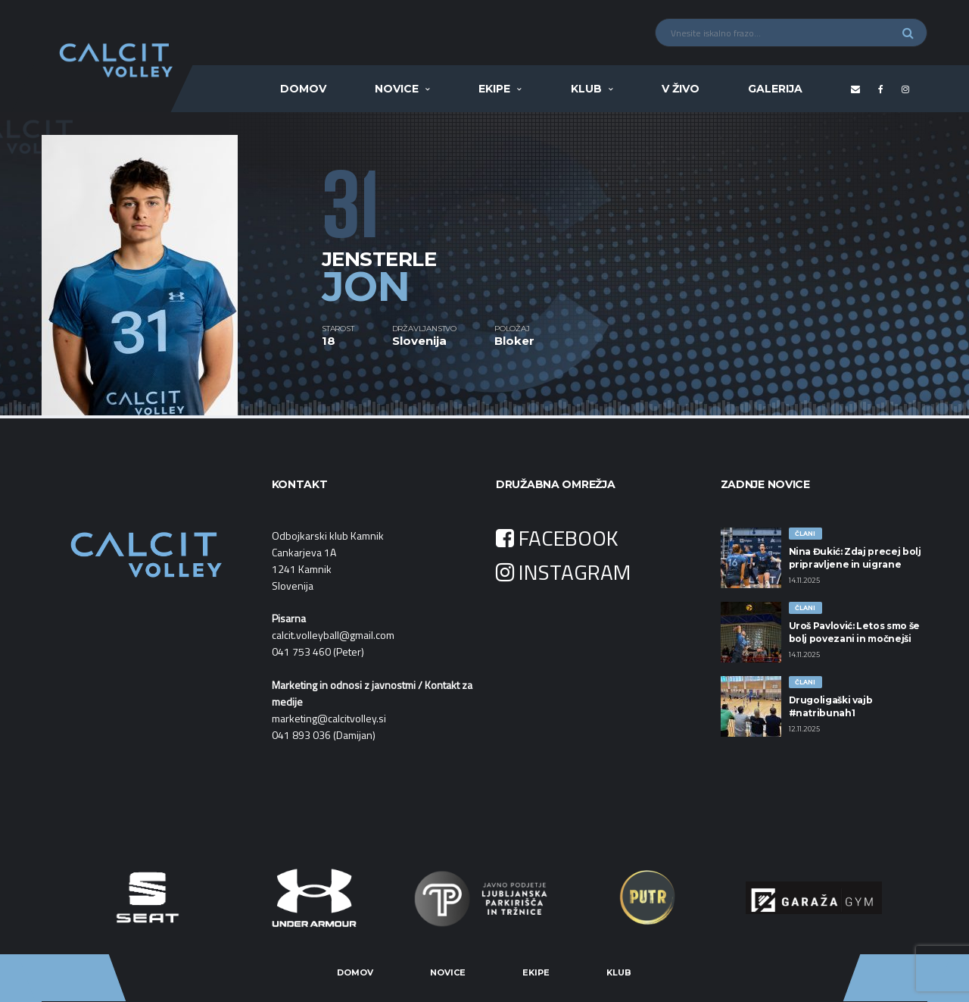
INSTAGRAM (563, 572)
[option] (182, 263)
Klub (586, 89)
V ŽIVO (680, 89)
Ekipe (494, 89)
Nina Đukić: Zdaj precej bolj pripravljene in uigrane (855, 557)
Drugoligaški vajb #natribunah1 (831, 706)
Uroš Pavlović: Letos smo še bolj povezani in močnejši (854, 631)
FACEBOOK (557, 537)
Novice (397, 89)
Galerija (775, 89)
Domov (303, 89)
